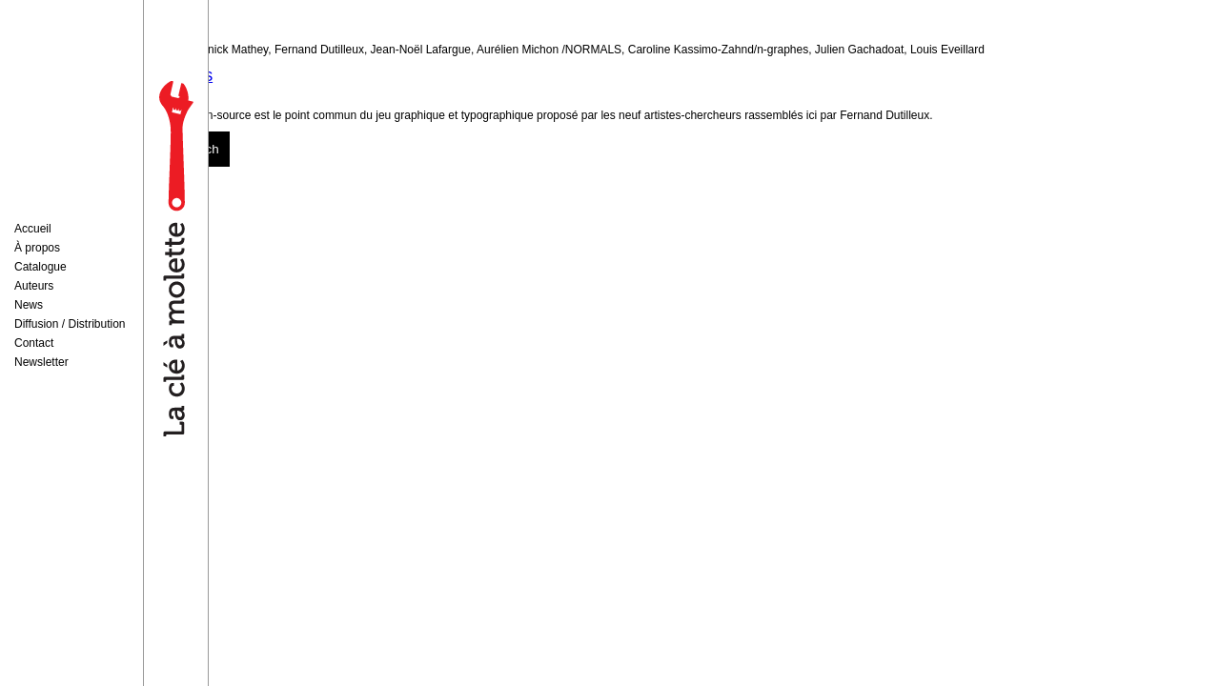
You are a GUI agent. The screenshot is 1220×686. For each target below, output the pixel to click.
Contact (33, 343)
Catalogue (40, 266)
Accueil (32, 228)
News (28, 305)
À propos (37, 247)
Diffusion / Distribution (70, 324)
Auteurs (33, 286)
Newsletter (41, 362)
